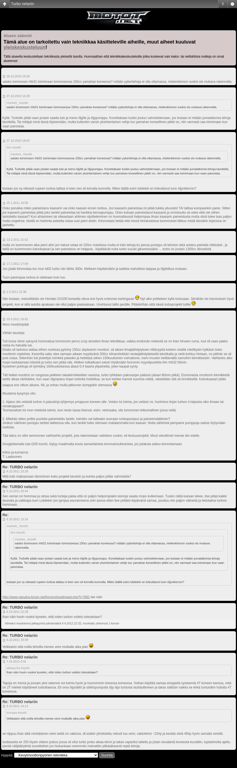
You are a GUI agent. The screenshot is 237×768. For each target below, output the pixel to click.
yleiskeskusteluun (25, 47)
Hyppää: (7, 755)
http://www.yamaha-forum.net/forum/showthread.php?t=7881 (46, 597)
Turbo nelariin (22, 4)
